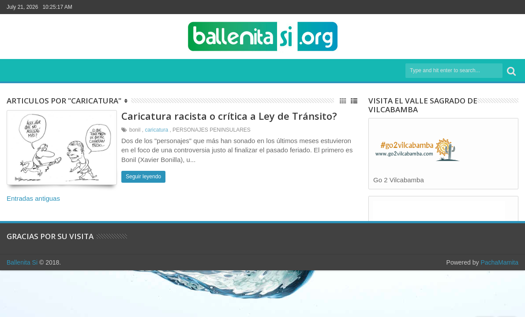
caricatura (156, 130)
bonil (134, 130)
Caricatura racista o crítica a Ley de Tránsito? (229, 115)
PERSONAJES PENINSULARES (211, 130)
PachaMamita (499, 262)
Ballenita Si (22, 262)
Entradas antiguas (33, 198)
